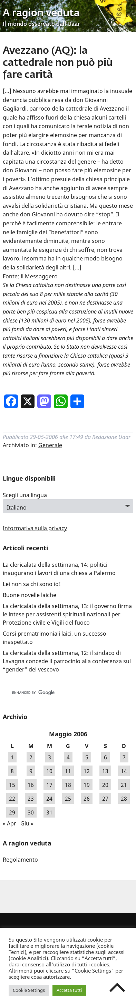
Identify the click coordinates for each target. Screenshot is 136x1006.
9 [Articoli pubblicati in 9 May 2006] (30, 771)
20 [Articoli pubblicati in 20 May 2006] (105, 785)
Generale (50, 445)
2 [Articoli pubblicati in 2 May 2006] (30, 757)
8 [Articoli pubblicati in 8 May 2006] (12, 771)
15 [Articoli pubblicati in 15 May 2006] (12, 785)
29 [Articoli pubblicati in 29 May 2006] (12, 812)
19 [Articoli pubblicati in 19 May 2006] (87, 785)
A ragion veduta (41, 13)
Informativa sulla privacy (35, 528)
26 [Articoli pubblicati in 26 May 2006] (87, 798)
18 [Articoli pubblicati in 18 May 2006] (68, 785)
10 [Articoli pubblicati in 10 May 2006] (49, 771)
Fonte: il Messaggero (30, 276)
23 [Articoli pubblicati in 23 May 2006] (31, 798)
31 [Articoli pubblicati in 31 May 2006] (49, 812)
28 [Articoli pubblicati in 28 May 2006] (124, 798)
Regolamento (20, 859)
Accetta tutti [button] (69, 990)
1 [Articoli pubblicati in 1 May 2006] (12, 757)
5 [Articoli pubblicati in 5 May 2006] (86, 757)
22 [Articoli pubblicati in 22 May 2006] (12, 798)
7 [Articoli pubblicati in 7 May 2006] (124, 757)
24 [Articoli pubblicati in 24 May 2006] (49, 798)
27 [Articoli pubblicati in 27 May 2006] (105, 798)
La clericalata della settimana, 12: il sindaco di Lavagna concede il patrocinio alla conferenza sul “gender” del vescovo (67, 661)
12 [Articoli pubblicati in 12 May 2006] (87, 771)
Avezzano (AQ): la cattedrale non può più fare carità (58, 63)
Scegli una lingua (25, 495)
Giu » (26, 823)
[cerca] (60, 693)
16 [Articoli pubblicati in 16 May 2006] (31, 785)
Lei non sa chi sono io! (32, 584)
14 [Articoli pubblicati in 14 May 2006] (124, 771)
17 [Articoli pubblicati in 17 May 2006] (49, 785)
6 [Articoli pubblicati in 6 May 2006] (105, 757)
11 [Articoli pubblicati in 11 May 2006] (68, 771)
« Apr (9, 823)
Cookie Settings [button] (29, 990)
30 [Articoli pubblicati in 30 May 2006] (31, 812)
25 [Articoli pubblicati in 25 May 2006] (68, 798)
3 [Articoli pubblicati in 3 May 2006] (49, 757)
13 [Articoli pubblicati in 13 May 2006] (105, 771)
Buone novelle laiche (29, 595)
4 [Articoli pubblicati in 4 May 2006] (68, 757)
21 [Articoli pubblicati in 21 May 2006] (124, 785)
